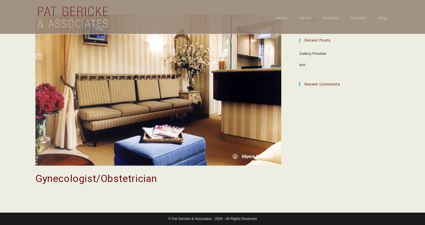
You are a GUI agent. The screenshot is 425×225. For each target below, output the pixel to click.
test (302, 65)
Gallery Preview (312, 53)
